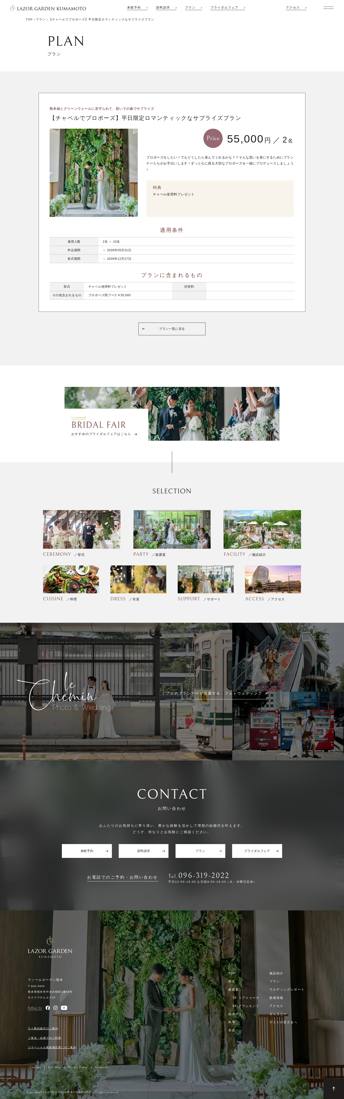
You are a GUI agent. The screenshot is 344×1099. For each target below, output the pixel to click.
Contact (35, 1067)
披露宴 (233, 989)
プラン (190, 7)
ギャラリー (278, 1014)
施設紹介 (276, 973)
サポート (235, 1014)
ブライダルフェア (224, 7)
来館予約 (134, 7)
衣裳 (231, 1030)
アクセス (293, 7)
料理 (231, 1022)
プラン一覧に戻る (172, 328)
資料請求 (163, 7)
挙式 (231, 981)
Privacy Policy (78, 1067)
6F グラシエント (246, 1006)
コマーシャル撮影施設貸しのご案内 (52, 1047)
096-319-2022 (203, 875)
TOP (232, 973)
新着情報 (276, 998)
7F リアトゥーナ (246, 998)
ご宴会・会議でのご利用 (44, 1037)
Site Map (54, 1067)
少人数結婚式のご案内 (43, 1028)
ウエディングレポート (287, 989)
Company (101, 1067)
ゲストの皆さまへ (283, 1022)
